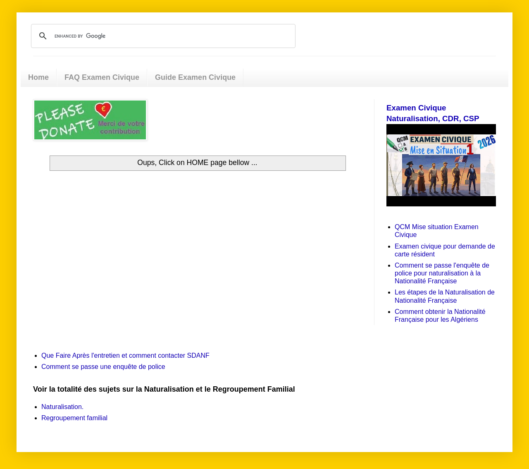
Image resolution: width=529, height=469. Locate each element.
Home (38, 77)
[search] (162, 36)
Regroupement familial (74, 417)
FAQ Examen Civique (101, 77)
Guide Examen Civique (195, 77)
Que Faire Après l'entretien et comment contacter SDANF (125, 355)
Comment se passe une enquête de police (103, 366)
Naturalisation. (62, 406)
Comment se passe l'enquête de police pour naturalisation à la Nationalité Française (442, 273)
